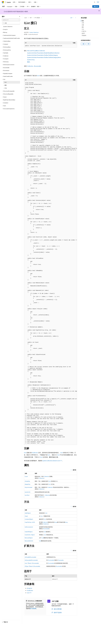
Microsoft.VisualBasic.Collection (36, 50)
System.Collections (34, 32)
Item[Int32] (27, 492)
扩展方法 (84, 31)
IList (38, 75)
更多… (29, 62)
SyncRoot (27, 495)
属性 (83, 27)
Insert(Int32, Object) (30, 534)
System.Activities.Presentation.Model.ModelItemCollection (43, 53)
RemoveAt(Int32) (29, 541)
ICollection (30, 66)
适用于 (83, 33)
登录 (98, 2)
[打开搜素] (94, 2)
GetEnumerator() (29, 527)
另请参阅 (84, 35)
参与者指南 (33, 608)
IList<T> (29, 593)
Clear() (26, 516)
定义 (83, 20)
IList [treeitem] (5, 82)
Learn (25, 17)
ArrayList (29, 588)
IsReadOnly (27, 484)
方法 (83, 29)
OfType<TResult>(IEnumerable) (32, 566)
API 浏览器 (37, 17)
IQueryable (60, 560)
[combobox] (11, 20)
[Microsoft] (3, 2)
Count (26, 476)
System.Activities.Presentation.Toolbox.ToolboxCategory (42, 55)
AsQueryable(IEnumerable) (31, 560)
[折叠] (19, 16)
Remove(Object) (29, 538)
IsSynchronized (28, 487)
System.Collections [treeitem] (7, 26)
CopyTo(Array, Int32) (30, 522)
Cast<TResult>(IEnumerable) (32, 563)
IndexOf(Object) (28, 531)
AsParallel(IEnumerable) (30, 557)
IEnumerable (37, 66)
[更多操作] (75, 17)
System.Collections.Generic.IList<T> (52, 460)
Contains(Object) (29, 519)
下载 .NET (95, 6)
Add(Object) (28, 513)
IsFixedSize (27, 481)
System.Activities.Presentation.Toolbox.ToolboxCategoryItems (44, 57)
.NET (31, 17)
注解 (83, 25)
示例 (83, 23)
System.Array (31, 59)
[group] (50, 263)
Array (55, 522)
